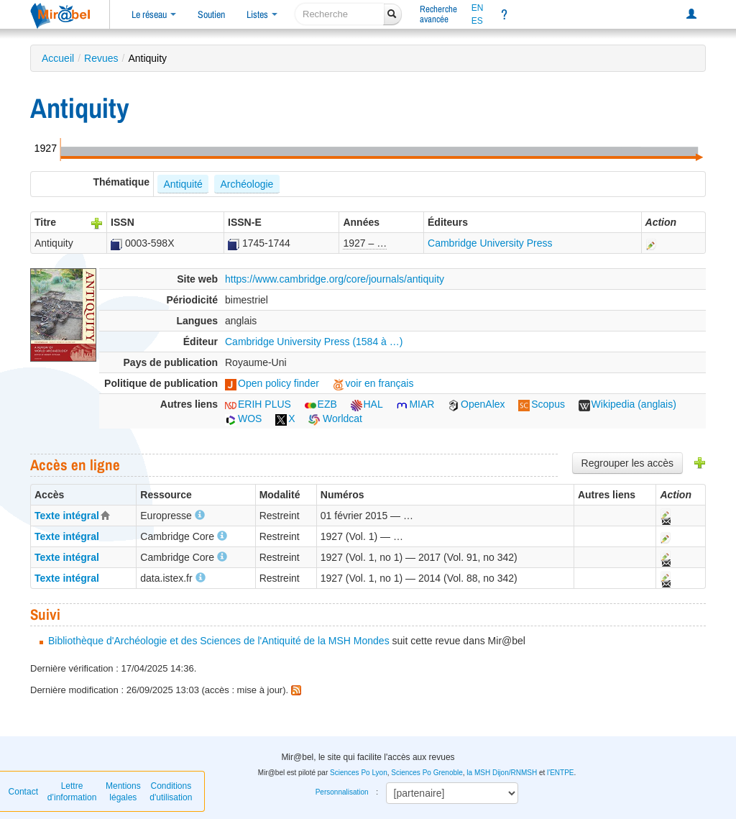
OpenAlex (476, 404)
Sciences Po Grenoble (427, 773)
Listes (262, 14)
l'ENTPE (560, 773)
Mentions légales (123, 791)
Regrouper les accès (627, 463)
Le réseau (154, 14)
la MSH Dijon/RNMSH (501, 773)
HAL (367, 404)
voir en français (373, 383)
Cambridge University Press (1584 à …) (313, 341)
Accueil (58, 58)
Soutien (211, 14)
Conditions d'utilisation (171, 791)
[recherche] (339, 14)
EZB (321, 404)
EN (478, 8)
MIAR (415, 404)
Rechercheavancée (438, 14)
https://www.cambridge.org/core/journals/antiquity (334, 279)
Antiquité (182, 184)
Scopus (541, 404)
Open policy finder (272, 383)
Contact (23, 792)
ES (477, 21)
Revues (101, 58)
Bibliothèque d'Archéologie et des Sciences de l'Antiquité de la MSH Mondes (219, 640)
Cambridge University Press (490, 243)
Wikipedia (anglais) (627, 404)
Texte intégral (66, 515)
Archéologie (246, 184)
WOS (243, 418)
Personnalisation (342, 792)
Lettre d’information (72, 791)
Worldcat (335, 418)
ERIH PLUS (258, 404)
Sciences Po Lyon (358, 773)
